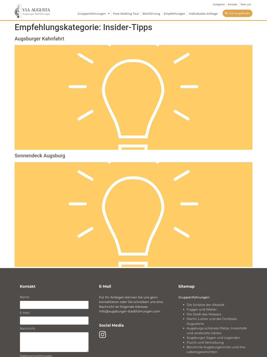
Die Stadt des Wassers (204, 314)
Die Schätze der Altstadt (205, 305)
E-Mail (25, 313)
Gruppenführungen (94, 13)
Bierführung (151, 13)
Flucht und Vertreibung (205, 342)
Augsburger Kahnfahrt (39, 39)
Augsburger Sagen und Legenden (213, 338)
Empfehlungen (174, 13)
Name (24, 297)
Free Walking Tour (126, 13)
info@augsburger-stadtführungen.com (129, 311)
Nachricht (27, 328)
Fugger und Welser (202, 309)
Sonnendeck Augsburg (40, 156)
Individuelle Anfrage (203, 13)
